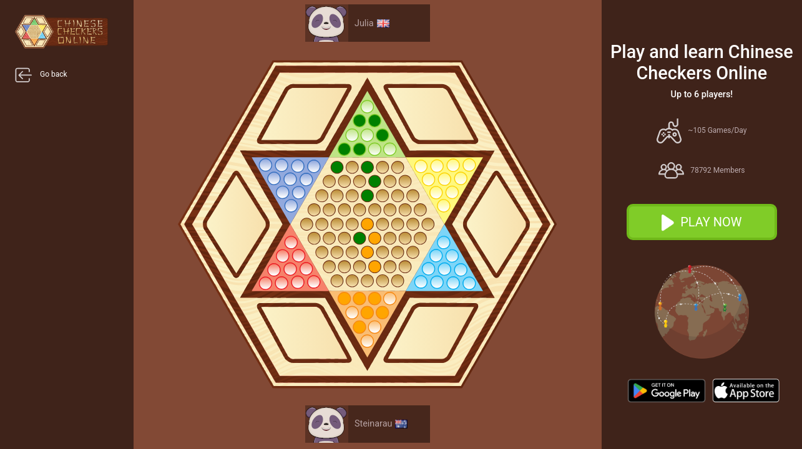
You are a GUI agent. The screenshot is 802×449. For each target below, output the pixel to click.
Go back (41, 74)
